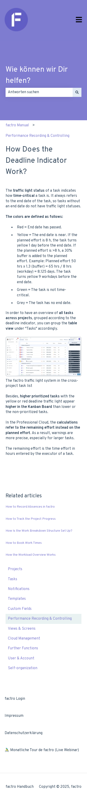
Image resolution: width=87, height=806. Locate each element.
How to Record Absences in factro (30, 507)
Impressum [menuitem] (14, 716)
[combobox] (39, 92)
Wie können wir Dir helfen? (37, 75)
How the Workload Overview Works (31, 555)
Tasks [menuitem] (12, 579)
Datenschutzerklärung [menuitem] (23, 733)
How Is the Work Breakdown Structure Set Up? (39, 531)
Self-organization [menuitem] (22, 668)
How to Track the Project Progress (31, 519)
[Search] (77, 92)
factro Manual (17, 125)
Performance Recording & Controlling (37, 136)
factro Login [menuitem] (15, 698)
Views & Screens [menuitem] (21, 628)
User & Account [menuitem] (21, 658)
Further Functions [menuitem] (23, 648)
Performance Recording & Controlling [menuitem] (40, 618)
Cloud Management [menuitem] (24, 638)
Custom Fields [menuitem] (20, 609)
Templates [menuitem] (17, 599)
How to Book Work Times (24, 543)
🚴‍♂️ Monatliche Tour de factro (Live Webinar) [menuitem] (42, 750)
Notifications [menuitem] (18, 589)
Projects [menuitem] (15, 569)
